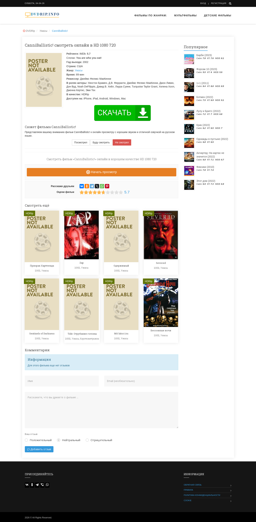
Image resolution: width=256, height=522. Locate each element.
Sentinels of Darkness (42, 333)
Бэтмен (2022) (204, 97)
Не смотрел (122, 142)
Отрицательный (99, 440)
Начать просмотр (101, 172)
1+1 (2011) (202, 83)
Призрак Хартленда (42, 265)
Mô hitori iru (121, 333)
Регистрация (218, 3)
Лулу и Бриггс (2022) (208, 111)
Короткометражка (89, 338)
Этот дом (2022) (205, 180)
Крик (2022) (203, 125)
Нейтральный (68, 440)
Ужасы (79, 70)
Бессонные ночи (161, 330)
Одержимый (121, 265)
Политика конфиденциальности (202, 495)
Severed (161, 263)
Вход (203, 3)
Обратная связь (193, 485)
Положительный (38, 440)
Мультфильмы (185, 15)
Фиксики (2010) (205, 166)
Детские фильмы (217, 15)
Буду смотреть (101, 142)
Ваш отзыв (31, 434)
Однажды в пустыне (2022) (212, 139)
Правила (188, 490)
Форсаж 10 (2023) (206, 69)
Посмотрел (80, 142)
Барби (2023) (204, 55)
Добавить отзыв (39, 449)
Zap (82, 262)
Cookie (188, 500)
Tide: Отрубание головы (82, 333)
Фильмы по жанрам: (150, 15)
